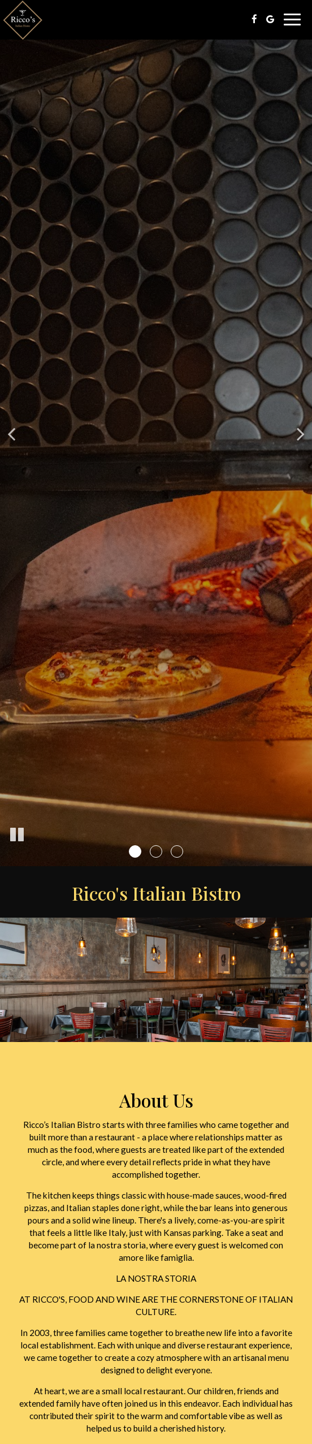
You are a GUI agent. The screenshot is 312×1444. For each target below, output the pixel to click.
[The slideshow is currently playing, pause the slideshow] (16, 835)
